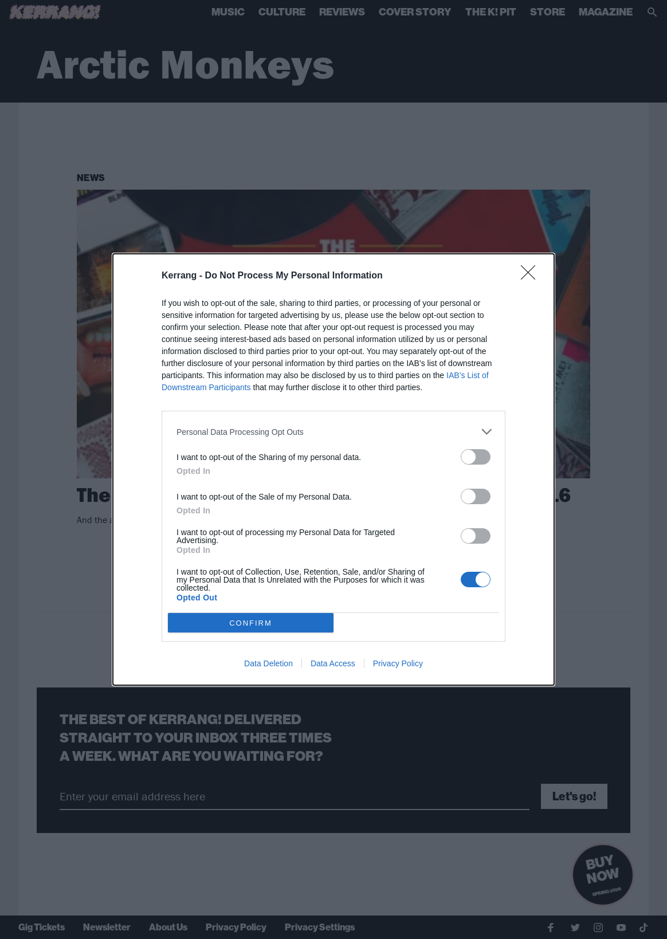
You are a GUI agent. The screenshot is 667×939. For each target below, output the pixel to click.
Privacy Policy (398, 663)
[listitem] (333, 432)
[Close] (532, 276)
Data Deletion (268, 663)
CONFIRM (250, 623)
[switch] (476, 457)
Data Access (333, 663)
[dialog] (333, 469)
